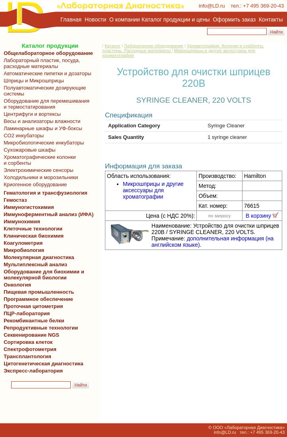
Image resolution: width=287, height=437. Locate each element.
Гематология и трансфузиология (44, 193)
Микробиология (24, 250)
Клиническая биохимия (32, 236)
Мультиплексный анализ (35, 264)
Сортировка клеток (26, 342)
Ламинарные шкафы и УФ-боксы (41, 128)
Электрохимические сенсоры (37, 170)
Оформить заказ (234, 19)
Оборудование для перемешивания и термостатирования (45, 104)
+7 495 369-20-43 (263, 6)
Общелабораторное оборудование (47, 53)
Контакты (270, 19)
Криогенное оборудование (34, 184)
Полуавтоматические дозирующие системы (43, 91)
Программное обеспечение (38, 299)
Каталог (112, 45)
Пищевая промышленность (39, 292)
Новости (95, 19)
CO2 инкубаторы (22, 136)
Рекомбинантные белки (32, 321)
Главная (71, 19)
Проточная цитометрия (32, 306)
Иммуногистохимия (27, 207)
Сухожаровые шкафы (28, 150)
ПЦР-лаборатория (25, 313)
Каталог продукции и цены (175, 19)
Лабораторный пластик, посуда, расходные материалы (40, 63)
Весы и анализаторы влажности (40, 121)
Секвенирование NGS (30, 335)
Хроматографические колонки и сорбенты (38, 160)
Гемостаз (15, 200)
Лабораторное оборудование (153, 45)
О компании (124, 19)
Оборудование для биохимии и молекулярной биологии (42, 275)
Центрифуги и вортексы (31, 114)
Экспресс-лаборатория (33, 371)
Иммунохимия (22, 221)
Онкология (17, 285)
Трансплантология (26, 356)
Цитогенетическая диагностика (42, 364)
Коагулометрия (23, 243)
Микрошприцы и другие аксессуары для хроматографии (153, 190)
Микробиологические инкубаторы (42, 143)
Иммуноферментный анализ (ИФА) (47, 214)
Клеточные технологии (31, 229)
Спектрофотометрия (30, 349)
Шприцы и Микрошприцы (32, 81)
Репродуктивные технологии (39, 328)
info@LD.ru (212, 6)
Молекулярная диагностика (37, 257)
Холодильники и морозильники (39, 177)
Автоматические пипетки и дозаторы (46, 73)
